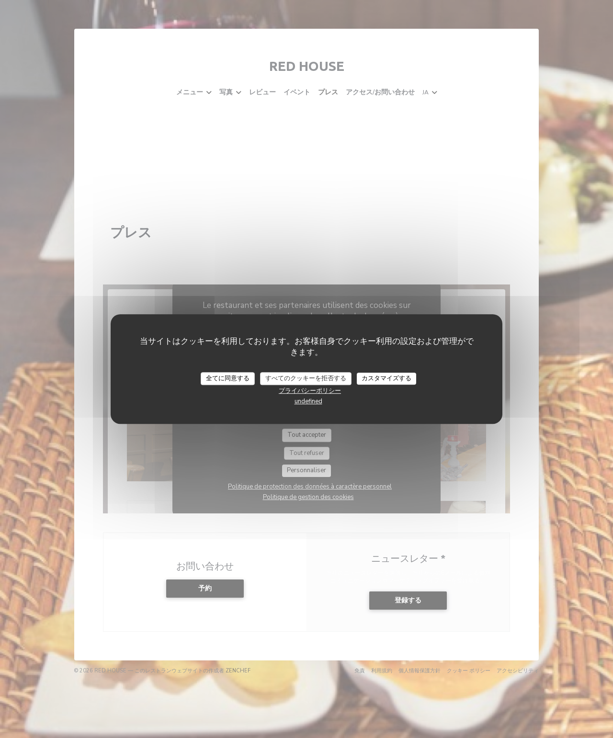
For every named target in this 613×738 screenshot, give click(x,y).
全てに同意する (228, 378)
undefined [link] (308, 401)
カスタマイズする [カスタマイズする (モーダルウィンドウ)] (386, 378)
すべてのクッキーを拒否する (305, 378)
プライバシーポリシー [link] (310, 390)
